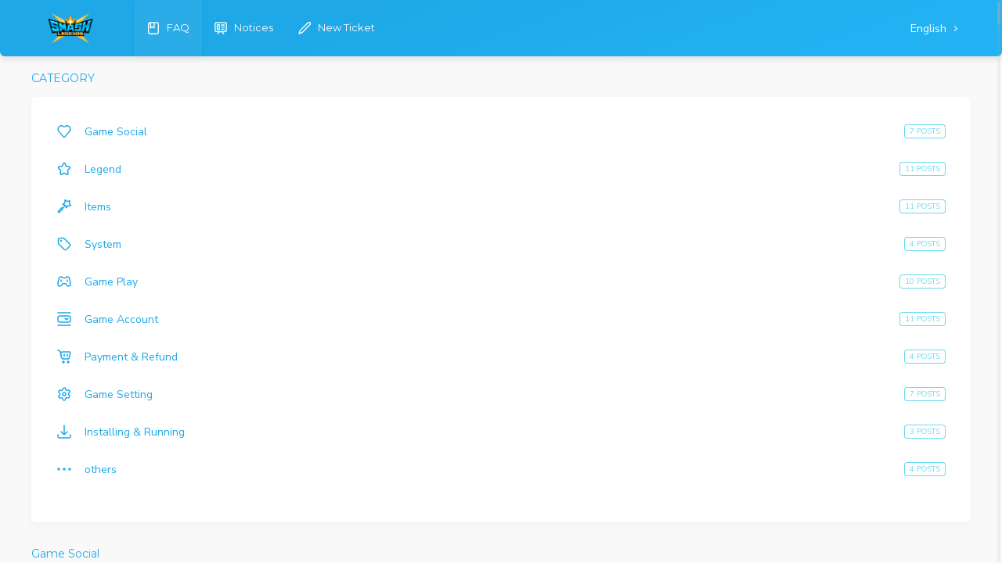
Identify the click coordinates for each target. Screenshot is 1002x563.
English (930, 28)
